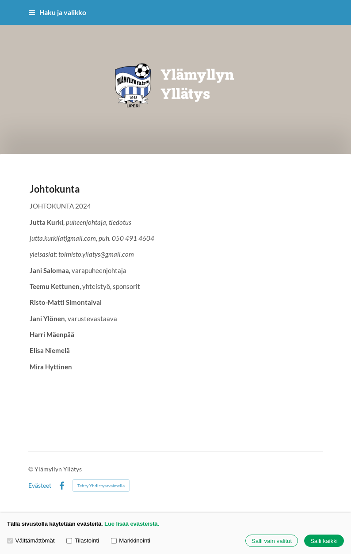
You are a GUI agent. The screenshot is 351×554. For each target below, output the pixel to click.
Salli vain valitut (272, 541)
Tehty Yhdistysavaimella (101, 485)
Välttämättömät (31, 541)
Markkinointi (130, 541)
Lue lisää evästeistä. (131, 523)
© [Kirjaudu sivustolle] (31, 469)
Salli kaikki (324, 541)
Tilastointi (82, 541)
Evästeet (39, 485)
